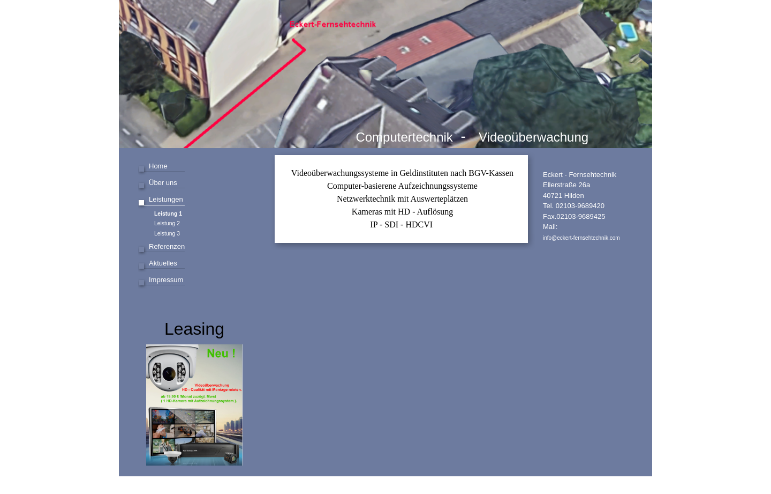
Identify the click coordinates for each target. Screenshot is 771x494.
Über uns (163, 183)
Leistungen (166, 199)
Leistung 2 (167, 223)
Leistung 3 (167, 234)
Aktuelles (163, 263)
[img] (385, 74)
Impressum (166, 280)
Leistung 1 (168, 214)
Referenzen (167, 246)
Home (158, 166)
